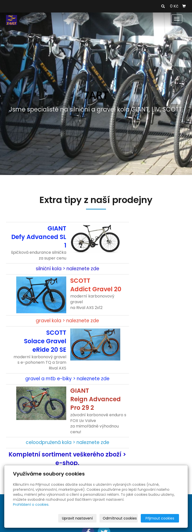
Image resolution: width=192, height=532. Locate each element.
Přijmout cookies (160, 518)
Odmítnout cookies (120, 518)
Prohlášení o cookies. (31, 504)
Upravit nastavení (77, 518)
